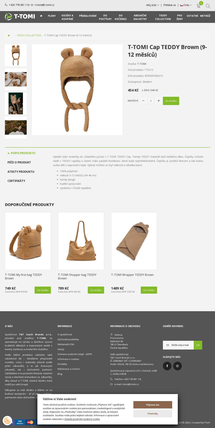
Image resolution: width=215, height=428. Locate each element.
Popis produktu (22, 153)
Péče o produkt (19, 162)
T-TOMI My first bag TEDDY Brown (23, 276)
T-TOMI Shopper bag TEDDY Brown (77, 276)
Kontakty (62, 364)
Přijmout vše (152, 405)
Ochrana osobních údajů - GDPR (75, 354)
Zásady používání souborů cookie (82, 419)
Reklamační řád (66, 344)
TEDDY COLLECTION (29, 35)
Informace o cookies (68, 359)
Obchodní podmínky (68, 339)
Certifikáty (16, 181)
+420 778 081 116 (19, 5)
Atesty (61, 349)
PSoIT (207, 422)
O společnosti (65, 334)
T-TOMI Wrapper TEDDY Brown (132, 275)
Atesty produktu (21, 172)
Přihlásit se (169, 5)
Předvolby (153, 413)
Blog (60, 373)
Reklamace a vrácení (69, 368)
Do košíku (171, 101)
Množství (133, 100)
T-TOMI (141, 63)
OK (198, 345)
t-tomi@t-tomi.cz (44, 5)
